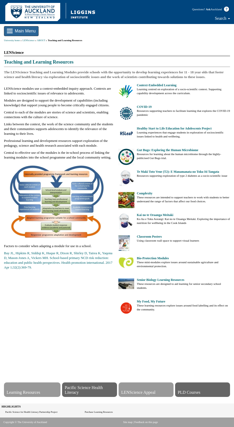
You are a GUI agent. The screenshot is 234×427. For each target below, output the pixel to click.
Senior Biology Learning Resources (160, 280)
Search (222, 18)
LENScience (28, 40)
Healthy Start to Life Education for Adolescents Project (174, 128)
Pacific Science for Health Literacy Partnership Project (31, 412)
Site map (127, 422)
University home (12, 40)
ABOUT (41, 40)
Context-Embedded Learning (156, 85)
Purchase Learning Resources (99, 412)
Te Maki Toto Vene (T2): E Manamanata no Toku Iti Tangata (178, 172)
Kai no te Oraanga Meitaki (155, 215)
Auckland (214, 9)
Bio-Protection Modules (153, 258)
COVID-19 (144, 107)
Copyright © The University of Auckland (25, 422)
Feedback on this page (146, 422)
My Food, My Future (151, 301)
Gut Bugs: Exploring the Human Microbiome (167, 150)
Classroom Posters (149, 236)
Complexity (144, 193)
